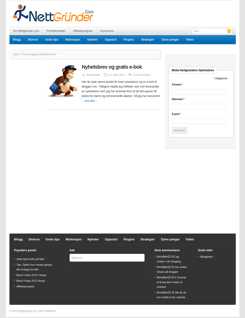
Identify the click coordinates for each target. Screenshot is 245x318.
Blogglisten (206, 256)
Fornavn (177, 85)
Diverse (33, 39)
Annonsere (107, 31)
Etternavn (178, 99)
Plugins (129, 39)
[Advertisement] (180, 10)
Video (190, 39)
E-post (176, 114)
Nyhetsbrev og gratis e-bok (112, 67)
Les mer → (91, 100)
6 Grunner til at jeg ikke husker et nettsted (172, 282)
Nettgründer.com (27, 311)
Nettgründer (93, 74)
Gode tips (51, 39)
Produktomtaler (56, 31)
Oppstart (111, 39)
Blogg (17, 39)
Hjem (16, 54)
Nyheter (92, 39)
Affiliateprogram (83, 31)
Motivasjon (72, 39)
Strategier (147, 39)
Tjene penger (170, 39)
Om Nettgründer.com (26, 31)
